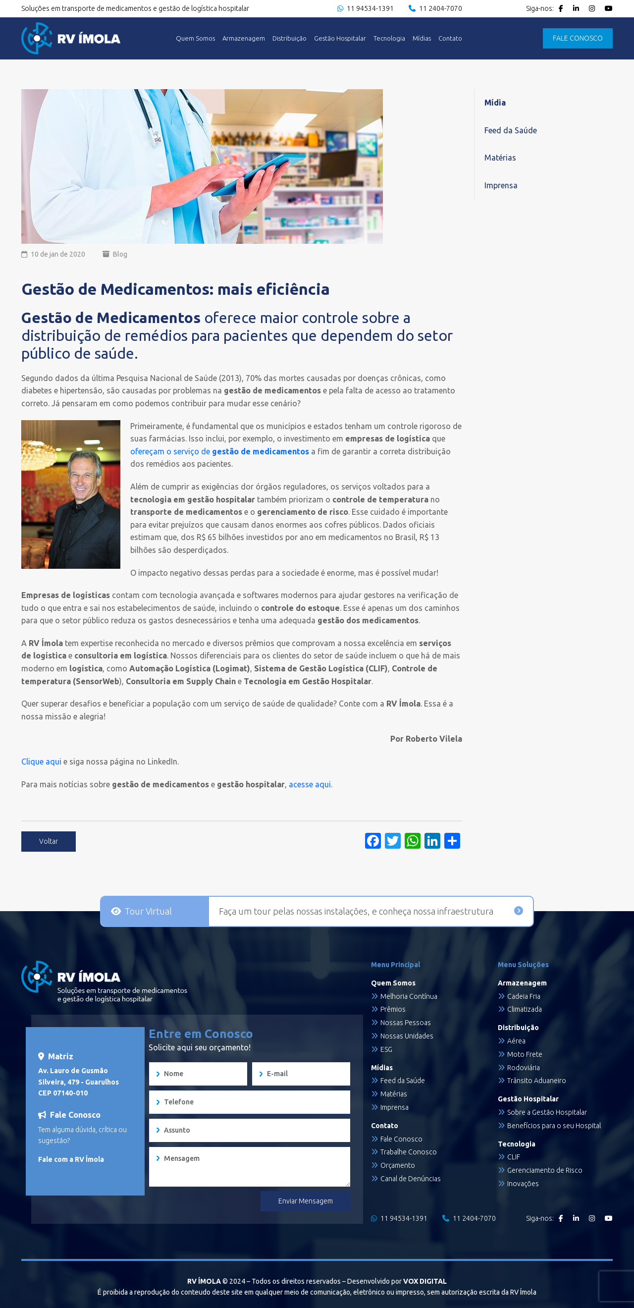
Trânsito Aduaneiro (536, 1081)
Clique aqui (41, 761)
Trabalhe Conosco (408, 1152)
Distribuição (289, 38)
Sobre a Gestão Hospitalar (547, 1112)
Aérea (516, 1041)
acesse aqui (309, 784)
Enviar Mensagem (305, 1201)
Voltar (48, 841)
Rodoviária (523, 1068)
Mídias (422, 38)
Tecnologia (389, 38)
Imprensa (501, 185)
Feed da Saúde (510, 130)
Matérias (500, 157)
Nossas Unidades (406, 1036)
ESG (386, 1049)
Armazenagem (243, 38)
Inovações (523, 1184)
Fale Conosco (401, 1139)
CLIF (513, 1157)
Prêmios (393, 1009)
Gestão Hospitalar (340, 38)
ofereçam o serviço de (219, 451)
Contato (450, 38)
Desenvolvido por (397, 1281)
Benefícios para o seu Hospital (554, 1126)
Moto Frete (524, 1054)
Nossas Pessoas (405, 1023)
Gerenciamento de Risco (544, 1170)
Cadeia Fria (523, 996)
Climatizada (524, 1009)
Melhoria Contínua (408, 996)
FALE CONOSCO (578, 38)
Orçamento (397, 1165)
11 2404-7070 (435, 8)
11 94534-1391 (365, 8)
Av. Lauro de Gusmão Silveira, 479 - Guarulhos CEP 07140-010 (78, 1082)
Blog (120, 254)
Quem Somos (195, 38)
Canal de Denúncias (410, 1179)
